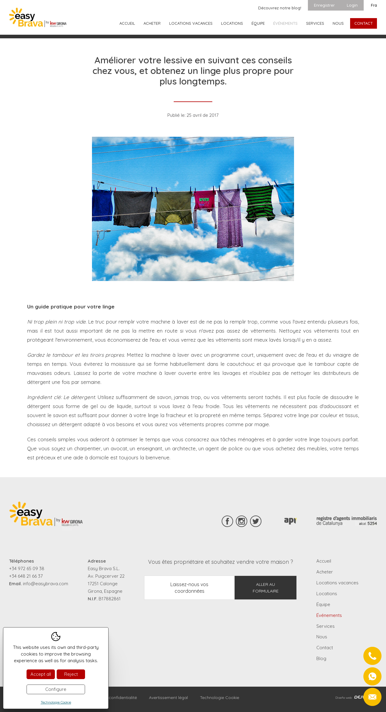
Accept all (40, 674)
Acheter (152, 23)
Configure (55, 689)
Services (315, 23)
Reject (71, 674)
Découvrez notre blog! (279, 7)
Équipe (258, 23)
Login (352, 5)
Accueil (127, 23)
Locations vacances (191, 23)
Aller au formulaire (266, 588)
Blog (321, 658)
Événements (285, 23)
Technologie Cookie (219, 697)
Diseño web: (356, 698)
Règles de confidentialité (112, 697)
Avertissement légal (168, 697)
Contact (363, 23)
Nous (338, 23)
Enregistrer (324, 5)
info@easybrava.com (45, 583)
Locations (232, 23)
